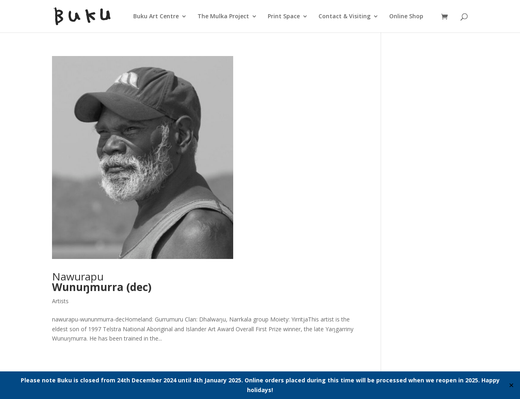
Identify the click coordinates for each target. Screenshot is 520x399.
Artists (60, 301)
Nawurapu (102, 281)
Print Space (284, 16)
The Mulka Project (223, 16)
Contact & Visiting (344, 16)
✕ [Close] (511, 385)
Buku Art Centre (156, 16)
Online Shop (406, 16)
